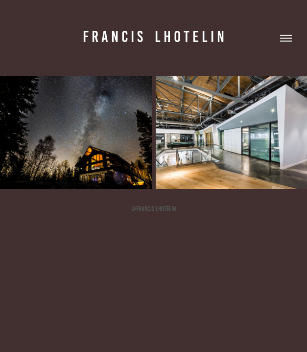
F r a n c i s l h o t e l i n (153, 36)
